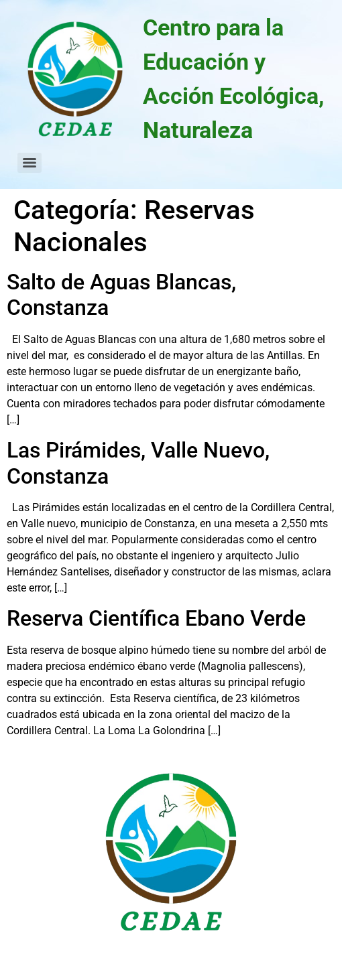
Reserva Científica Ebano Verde (156, 618)
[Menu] (29, 163)
